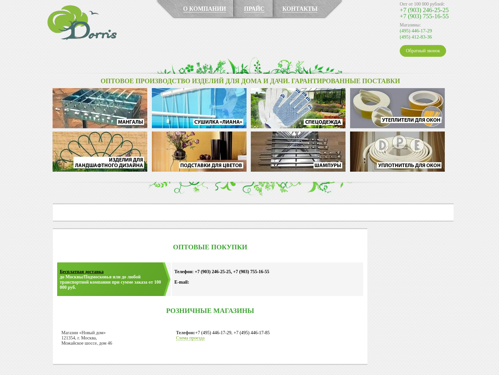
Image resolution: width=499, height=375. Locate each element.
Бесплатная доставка (82, 271)
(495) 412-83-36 (416, 36)
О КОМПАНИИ (204, 9)
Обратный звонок (423, 50)
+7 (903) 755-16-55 (424, 16)
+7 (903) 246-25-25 (424, 10)
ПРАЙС (254, 9)
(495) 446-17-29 (416, 30)
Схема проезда (190, 338)
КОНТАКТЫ (299, 9)
